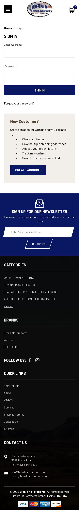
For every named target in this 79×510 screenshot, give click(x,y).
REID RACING (11, 347)
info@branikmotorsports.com (29, 472)
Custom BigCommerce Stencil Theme (33, 495)
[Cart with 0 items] (72, 10)
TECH (7, 393)
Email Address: (13, 44)
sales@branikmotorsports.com (30, 476)
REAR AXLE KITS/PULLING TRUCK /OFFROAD (31, 292)
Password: (10, 66)
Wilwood (9, 340)
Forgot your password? (19, 103)
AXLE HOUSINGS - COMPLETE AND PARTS (29, 299)
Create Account (28, 170)
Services (9, 407)
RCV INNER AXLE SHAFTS (19, 284)
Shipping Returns (14, 414)
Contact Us (11, 421)
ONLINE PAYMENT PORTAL (20, 277)
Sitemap (9, 428)
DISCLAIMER (11, 386)
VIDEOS (8, 400)
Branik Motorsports (15, 332)
